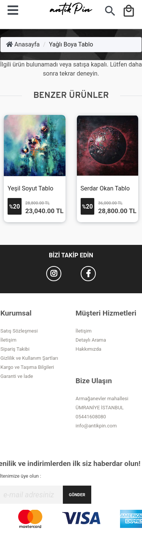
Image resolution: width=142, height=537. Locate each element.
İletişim (8, 340)
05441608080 (91, 416)
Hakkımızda (88, 349)
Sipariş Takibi (15, 349)
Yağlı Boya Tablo (71, 44)
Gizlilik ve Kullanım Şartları (29, 358)
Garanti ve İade (16, 376)
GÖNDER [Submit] (77, 494)
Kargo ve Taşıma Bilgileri (27, 367)
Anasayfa (23, 44)
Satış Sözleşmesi (19, 331)
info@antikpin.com (96, 426)
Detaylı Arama (91, 340)
